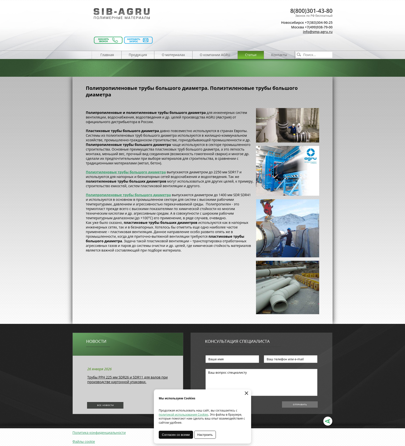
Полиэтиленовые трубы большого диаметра (126, 172)
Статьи (250, 54)
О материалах (173, 54)
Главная (107, 54)
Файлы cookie (83, 441)
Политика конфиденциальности (99, 432)
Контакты (279, 54)
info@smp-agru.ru (318, 31)
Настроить (205, 435)
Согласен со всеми (176, 435)
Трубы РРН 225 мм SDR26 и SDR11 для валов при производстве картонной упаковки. (127, 379)
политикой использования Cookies (183, 414)
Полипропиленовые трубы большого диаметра (128, 195)
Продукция (138, 54)
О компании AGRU (215, 54)
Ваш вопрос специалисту (261, 382)
